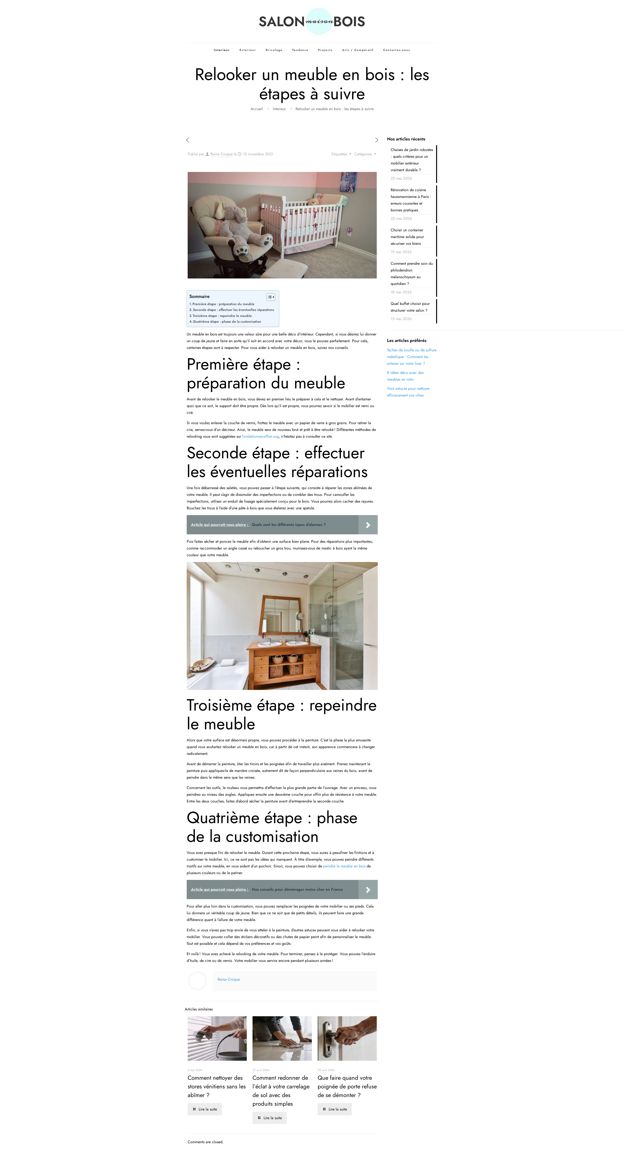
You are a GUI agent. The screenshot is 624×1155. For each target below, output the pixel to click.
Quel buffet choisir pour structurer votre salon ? (410, 307)
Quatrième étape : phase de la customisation (227, 321)
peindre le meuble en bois (344, 866)
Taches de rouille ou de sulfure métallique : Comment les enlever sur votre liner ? (411, 356)
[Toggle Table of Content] (268, 297)
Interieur (279, 109)
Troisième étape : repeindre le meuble (222, 315)
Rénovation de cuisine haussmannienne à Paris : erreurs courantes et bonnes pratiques (411, 200)
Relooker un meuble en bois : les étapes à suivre (335, 109)
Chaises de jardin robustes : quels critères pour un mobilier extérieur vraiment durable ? (412, 160)
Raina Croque (221, 154)
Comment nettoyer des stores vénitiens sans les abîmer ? (217, 1086)
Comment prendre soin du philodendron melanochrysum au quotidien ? (412, 273)
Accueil (257, 109)
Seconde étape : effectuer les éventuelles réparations (233, 309)
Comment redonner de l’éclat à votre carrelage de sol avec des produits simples (281, 1090)
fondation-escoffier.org (260, 436)
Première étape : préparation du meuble (223, 304)
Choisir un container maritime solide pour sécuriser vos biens (407, 236)
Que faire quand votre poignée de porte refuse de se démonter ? (347, 1086)
